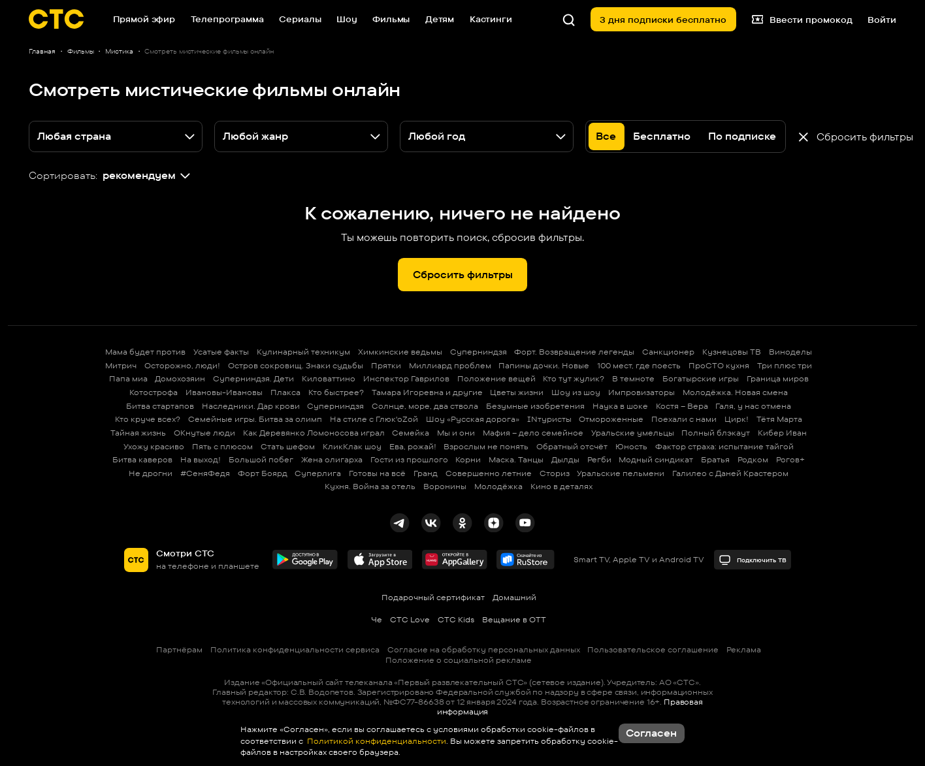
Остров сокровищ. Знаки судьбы (295, 365)
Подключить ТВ (753, 560)
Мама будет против (145, 352)
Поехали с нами (684, 419)
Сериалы (300, 19)
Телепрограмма (227, 19)
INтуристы (549, 419)
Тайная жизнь (138, 433)
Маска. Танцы (516, 459)
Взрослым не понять (486, 446)
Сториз (555, 473)
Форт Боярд (262, 473)
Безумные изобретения (535, 406)
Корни (468, 459)
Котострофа (153, 392)
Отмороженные (611, 419)
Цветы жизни (517, 392)
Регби (599, 459)
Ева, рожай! (412, 446)
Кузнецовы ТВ (731, 352)
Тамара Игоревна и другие (427, 392)
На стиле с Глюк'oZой (374, 419)
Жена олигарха (332, 459)
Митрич (121, 365)
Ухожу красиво (153, 446)
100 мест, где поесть (639, 365)
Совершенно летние (489, 473)
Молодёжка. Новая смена (735, 392)
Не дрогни (150, 473)
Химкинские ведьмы (400, 352)
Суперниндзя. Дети (253, 378)
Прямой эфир (144, 19)
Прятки (386, 365)
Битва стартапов (160, 406)
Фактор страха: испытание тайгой (724, 446)
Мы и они (456, 433)
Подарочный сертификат (433, 597)
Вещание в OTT (514, 619)
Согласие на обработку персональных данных (483, 649)
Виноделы (790, 352)
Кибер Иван (782, 433)
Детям (439, 19)
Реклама (743, 649)
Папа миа (128, 378)
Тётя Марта (779, 419)
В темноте (633, 378)
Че (376, 619)
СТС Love (410, 619)
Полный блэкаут (715, 433)
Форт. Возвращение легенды (574, 352)
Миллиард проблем (450, 365)
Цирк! (736, 419)
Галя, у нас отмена (753, 406)
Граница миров (778, 378)
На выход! (200, 459)
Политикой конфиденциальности (375, 741)
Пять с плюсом (222, 446)
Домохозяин (180, 378)
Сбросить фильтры (463, 274)
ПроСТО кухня (719, 365)
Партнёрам (179, 649)
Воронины (444, 486)
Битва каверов (142, 459)
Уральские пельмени (620, 473)
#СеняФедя (205, 473)
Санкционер (668, 352)
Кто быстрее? (336, 392)
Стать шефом (288, 446)
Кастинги (491, 19)
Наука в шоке (620, 406)
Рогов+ (790, 459)
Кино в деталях (561, 486)
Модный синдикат (656, 459)
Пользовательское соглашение (653, 649)
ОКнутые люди (204, 433)
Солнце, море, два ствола (425, 406)
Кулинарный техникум (303, 352)
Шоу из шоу (575, 392)
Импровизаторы (641, 392)
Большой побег (261, 459)
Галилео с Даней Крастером (730, 473)
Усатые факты (221, 352)
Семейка (410, 433)
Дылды (565, 459)
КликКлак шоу (352, 446)
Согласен (651, 733)
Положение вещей (496, 378)
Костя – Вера (682, 406)
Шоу (346, 19)
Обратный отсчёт (572, 446)
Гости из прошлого (409, 459)
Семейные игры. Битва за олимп (255, 419)
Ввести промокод (802, 19)
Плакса (285, 392)
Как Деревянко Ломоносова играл (314, 433)
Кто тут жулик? (573, 378)
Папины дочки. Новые (543, 365)
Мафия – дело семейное (533, 433)
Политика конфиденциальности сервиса (295, 649)
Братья (715, 459)
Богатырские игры (700, 378)
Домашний (514, 597)
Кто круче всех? (147, 419)
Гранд (426, 473)
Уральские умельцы (632, 433)
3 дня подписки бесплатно (663, 19)
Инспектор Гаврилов (406, 378)
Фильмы (391, 19)
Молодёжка (498, 486)
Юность (631, 446)
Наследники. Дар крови (251, 406)
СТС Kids (456, 619)
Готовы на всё (377, 473)
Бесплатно (661, 136)
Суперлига (318, 473)
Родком (753, 459)
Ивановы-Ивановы (224, 392)
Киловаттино (328, 378)
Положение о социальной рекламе (458, 660)
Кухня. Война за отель (370, 486)
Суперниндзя (478, 352)
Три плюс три (784, 365)
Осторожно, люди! (182, 365)
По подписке (742, 136)
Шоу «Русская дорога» (472, 419)
